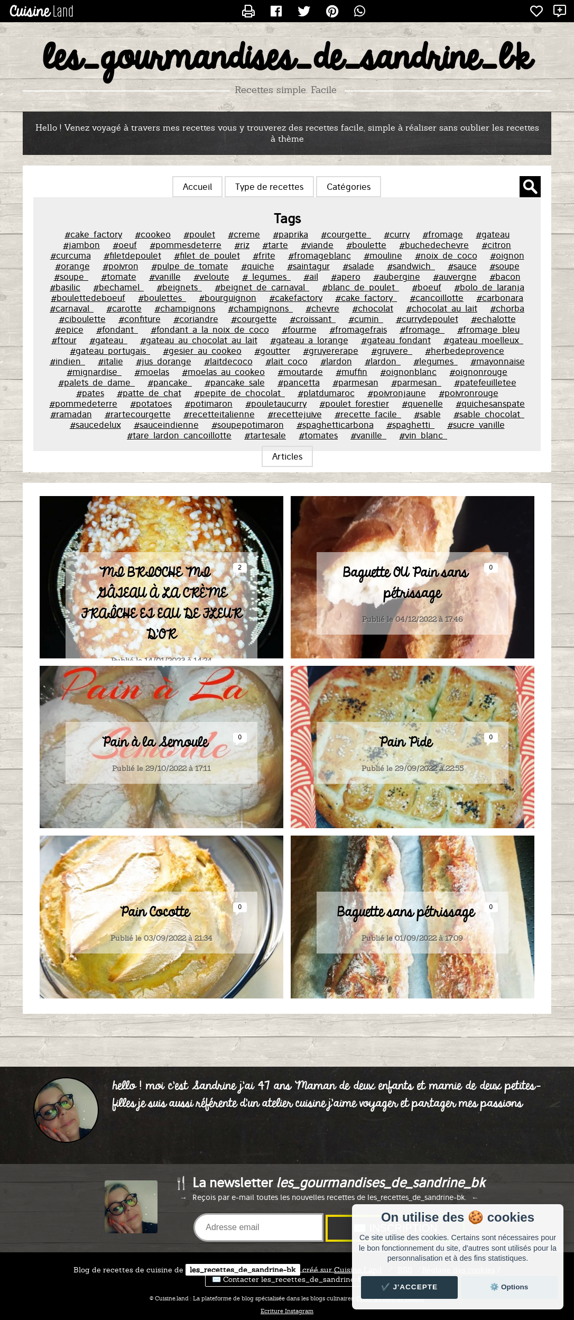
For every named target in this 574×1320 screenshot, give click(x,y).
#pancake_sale (235, 382)
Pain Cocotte (154, 988)
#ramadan (71, 414)
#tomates (318, 435)
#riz (241, 245)
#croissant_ (313, 319)
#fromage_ (422, 329)
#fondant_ (117, 329)
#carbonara (499, 297)
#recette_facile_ (368, 414)
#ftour (64, 340)
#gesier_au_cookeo (202, 350)
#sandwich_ (411, 266)
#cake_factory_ (366, 297)
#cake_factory (93, 234)
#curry (397, 234)
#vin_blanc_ (423, 435)
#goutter (272, 350)
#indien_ (67, 361)
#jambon (81, 245)
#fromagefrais (358, 329)
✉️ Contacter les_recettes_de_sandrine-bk (289, 1279)
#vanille (165, 276)
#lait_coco (286, 361)
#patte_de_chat (149, 393)
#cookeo (153, 234)
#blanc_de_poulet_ (360, 287)
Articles (287, 456)
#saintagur (308, 266)
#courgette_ (346, 234)
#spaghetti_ (410, 424)
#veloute (211, 276)
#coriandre (195, 319)
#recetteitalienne (219, 414)
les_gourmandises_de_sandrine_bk (287, 59)
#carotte (124, 308)
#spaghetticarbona (335, 424)
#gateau (493, 234)
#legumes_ (435, 361)
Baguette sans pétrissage (405, 988)
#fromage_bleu (488, 329)
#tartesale (265, 435)
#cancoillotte (437, 297)
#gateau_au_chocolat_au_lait (198, 340)
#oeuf (125, 245)
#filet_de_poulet (207, 255)
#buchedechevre (434, 245)
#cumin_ (365, 319)
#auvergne (455, 276)
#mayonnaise (497, 361)
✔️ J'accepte (409, 1287)
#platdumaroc (326, 393)
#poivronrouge (468, 393)
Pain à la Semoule (155, 819)
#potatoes (151, 403)
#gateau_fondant (396, 340)
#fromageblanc (319, 255)
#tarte (275, 245)
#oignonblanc (408, 371)
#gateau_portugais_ (110, 350)
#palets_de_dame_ (96, 382)
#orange (72, 266)
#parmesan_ (416, 382)
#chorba (507, 308)
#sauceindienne (166, 424)
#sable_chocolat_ (488, 414)
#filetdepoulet (132, 255)
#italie (110, 361)
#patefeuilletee (485, 382)
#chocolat (372, 308)
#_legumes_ (266, 276)
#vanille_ (368, 435)
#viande (317, 245)
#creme (244, 234)
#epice (69, 329)
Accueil (197, 186)
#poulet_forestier (354, 403)
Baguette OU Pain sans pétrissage (405, 659)
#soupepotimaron (247, 424)
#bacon (505, 276)
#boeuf (426, 287)
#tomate (118, 276)
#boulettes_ (162, 297)
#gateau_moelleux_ (483, 340)
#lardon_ (383, 361)
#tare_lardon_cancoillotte (179, 435)
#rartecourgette (138, 414)
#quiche (257, 266)
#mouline (383, 255)
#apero (345, 276)
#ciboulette (82, 319)
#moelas (151, 371)
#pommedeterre (83, 403)
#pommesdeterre (185, 245)
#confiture (139, 319)
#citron (496, 245)
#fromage (442, 234)
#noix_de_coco (446, 255)
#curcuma (70, 255)
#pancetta (298, 382)
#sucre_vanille (476, 424)
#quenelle (422, 403)
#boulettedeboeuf (88, 297)
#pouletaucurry (276, 403)
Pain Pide (405, 819)
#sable (427, 414)
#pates (90, 393)
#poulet (199, 234)
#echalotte (493, 319)
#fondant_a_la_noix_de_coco (210, 329)
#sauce (462, 266)
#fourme (299, 329)
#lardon (336, 361)
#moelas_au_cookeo (223, 371)
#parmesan (355, 382)
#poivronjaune (396, 393)
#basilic (65, 287)
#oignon (507, 255)
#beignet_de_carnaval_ (262, 287)
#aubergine (396, 276)
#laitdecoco (228, 361)
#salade (358, 266)
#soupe (504, 266)
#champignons (184, 308)
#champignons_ (260, 308)
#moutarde (300, 371)
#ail (310, 276)
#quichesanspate (490, 403)
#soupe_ (71, 276)
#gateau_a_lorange (309, 340)
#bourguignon (227, 297)
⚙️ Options (509, 1287)
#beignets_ (179, 287)
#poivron (120, 266)
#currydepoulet (427, 319)
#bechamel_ (118, 287)
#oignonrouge (478, 371)
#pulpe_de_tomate (189, 266)
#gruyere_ (391, 350)
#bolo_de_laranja (489, 287)
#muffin (351, 371)
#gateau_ (108, 340)
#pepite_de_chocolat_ (239, 393)
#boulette (366, 245)
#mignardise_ (94, 371)
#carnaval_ (72, 308)
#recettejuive (294, 414)
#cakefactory (295, 297)
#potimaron (208, 403)
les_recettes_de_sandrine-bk (243, 1270)
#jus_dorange (163, 361)
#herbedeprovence (464, 350)
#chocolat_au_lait (441, 308)
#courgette (254, 319)
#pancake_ (169, 382)
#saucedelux (95, 424)
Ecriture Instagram (287, 1311)
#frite (264, 255)
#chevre (322, 308)
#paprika (290, 234)
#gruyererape (330, 350)
